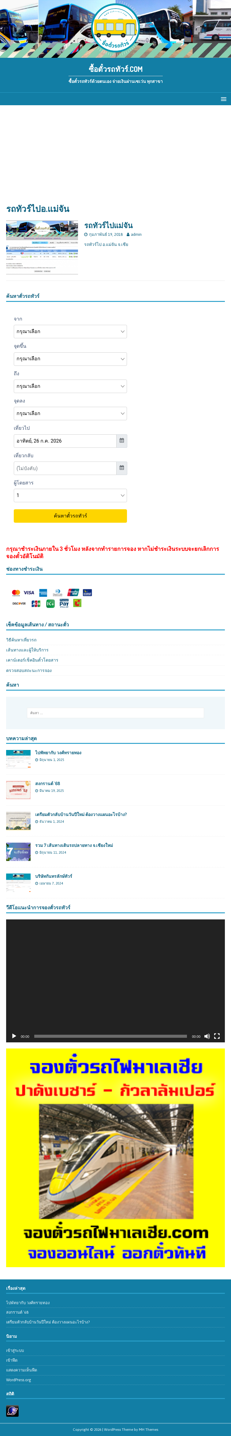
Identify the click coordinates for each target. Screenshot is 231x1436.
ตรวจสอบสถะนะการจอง (29, 670)
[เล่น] (14, 1036)
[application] (115, 980)
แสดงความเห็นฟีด (21, 1370)
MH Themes (148, 1429)
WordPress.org (18, 1380)
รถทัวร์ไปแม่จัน (108, 225)
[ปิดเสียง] (207, 1036)
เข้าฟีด (11, 1360)
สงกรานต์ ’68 (47, 783)
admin (136, 234)
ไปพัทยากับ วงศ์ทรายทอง (58, 752)
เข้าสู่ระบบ (15, 1350)
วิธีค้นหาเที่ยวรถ (21, 639)
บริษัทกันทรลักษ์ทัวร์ (53, 876)
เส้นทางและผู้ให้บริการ (27, 649)
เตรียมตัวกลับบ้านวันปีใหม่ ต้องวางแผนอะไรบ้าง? (81, 814)
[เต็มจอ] (217, 1036)
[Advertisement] (115, 157)
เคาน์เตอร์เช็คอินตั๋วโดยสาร (32, 660)
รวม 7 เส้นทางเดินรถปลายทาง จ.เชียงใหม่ (74, 845)
